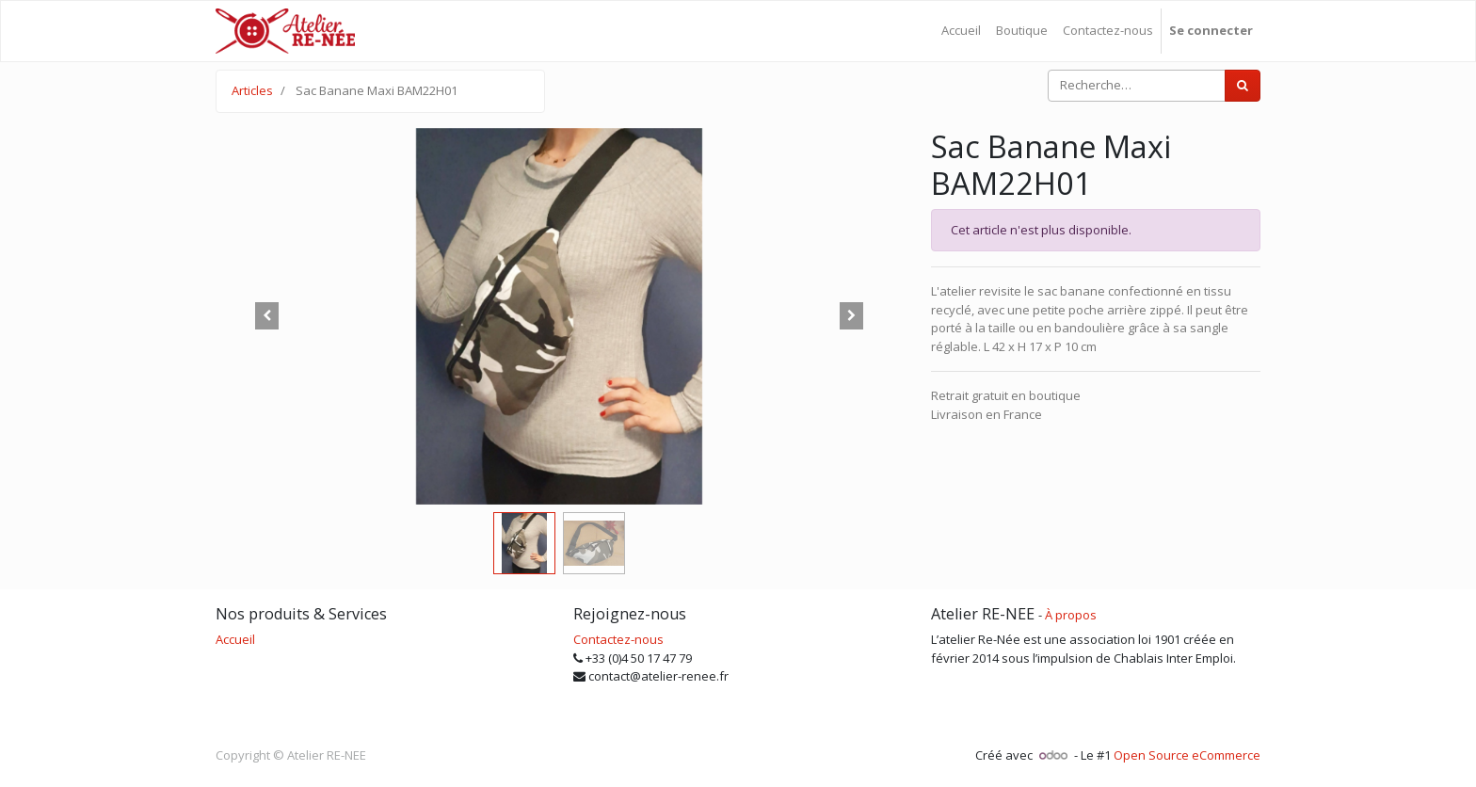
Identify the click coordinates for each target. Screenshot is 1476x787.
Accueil (235, 639)
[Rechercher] (1242, 86)
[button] (267, 316)
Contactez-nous (618, 639)
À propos (1071, 614)
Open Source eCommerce (1187, 755)
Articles (252, 90)
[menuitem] (961, 31)
